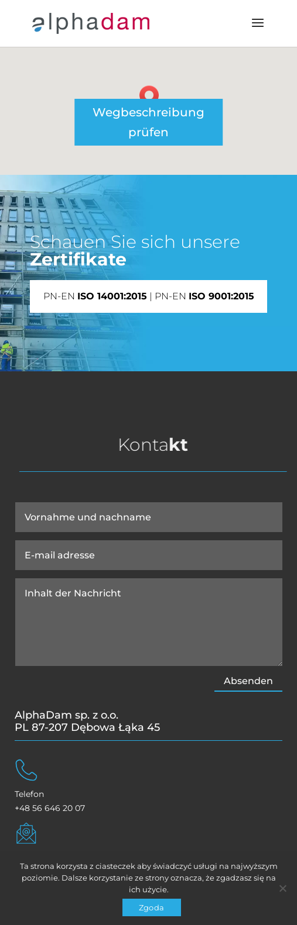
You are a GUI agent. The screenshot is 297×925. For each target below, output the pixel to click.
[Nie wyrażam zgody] (282, 888)
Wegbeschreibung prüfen (148, 122)
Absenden (248, 680)
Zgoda (151, 907)
